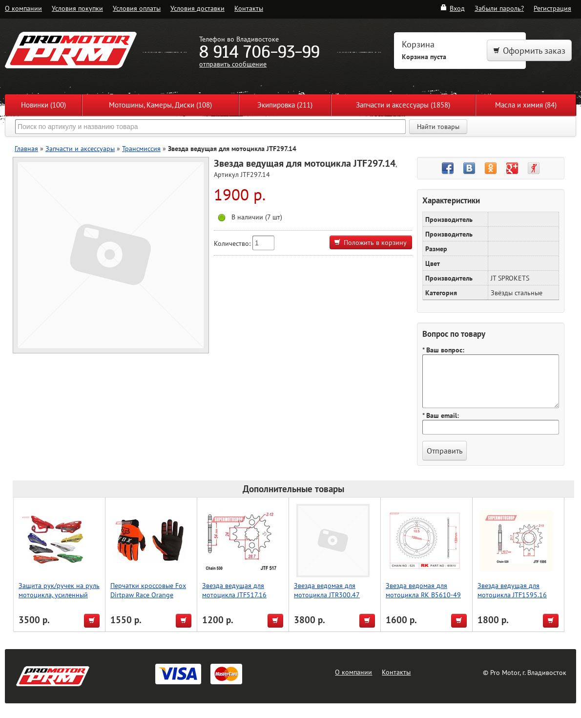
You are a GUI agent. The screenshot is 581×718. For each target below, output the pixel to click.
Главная (26, 148)
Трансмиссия (141, 148)
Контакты (248, 8)
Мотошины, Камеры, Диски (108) (160, 104)
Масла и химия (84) (526, 104)
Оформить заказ (529, 50)
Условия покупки (77, 8)
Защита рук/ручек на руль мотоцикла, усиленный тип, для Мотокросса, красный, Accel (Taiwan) (59, 599)
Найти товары (438, 126)
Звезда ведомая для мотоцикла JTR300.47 (327, 590)
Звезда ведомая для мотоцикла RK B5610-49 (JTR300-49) (423, 595)
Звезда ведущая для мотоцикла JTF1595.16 (512, 590)
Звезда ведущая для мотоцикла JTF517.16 (234, 590)
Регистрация (552, 8)
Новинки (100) (43, 104)
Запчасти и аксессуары (80, 148)
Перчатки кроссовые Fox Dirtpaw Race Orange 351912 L (148, 595)
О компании (23, 8)
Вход (452, 8)
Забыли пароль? (499, 8)
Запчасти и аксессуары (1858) (403, 104)
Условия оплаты (137, 8)
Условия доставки (197, 8)
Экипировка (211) (284, 104)
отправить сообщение (233, 63)
